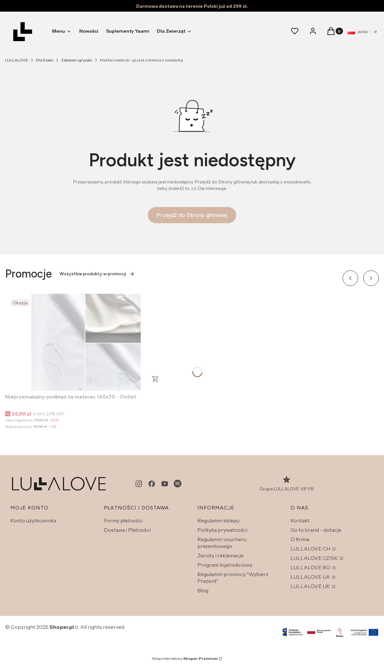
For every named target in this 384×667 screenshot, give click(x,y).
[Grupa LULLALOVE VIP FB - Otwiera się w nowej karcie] (286, 484)
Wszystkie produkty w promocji (97, 274)
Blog (202, 590)
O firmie (300, 539)
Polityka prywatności (222, 530)
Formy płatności (123, 520)
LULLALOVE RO (311, 567)
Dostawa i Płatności (127, 530)
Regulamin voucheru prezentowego (222, 542)
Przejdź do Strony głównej (192, 215)
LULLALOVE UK (311, 586)
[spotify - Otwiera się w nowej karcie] (177, 484)
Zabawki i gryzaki (76, 60)
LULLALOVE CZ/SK (315, 558)
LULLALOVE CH (311, 548)
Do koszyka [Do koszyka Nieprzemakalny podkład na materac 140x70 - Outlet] (155, 379)
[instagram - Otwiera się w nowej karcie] (139, 484)
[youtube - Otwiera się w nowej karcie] (165, 484)
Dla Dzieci (44, 60)
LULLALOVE (16, 60)
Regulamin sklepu (218, 520)
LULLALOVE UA (311, 577)
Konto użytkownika (33, 520)
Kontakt (300, 520)
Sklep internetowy (185, 658)
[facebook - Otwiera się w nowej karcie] (152, 484)
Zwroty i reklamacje (220, 555)
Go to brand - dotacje (316, 530)
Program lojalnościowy (224, 565)
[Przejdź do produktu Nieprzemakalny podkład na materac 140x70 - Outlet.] (86, 342)
